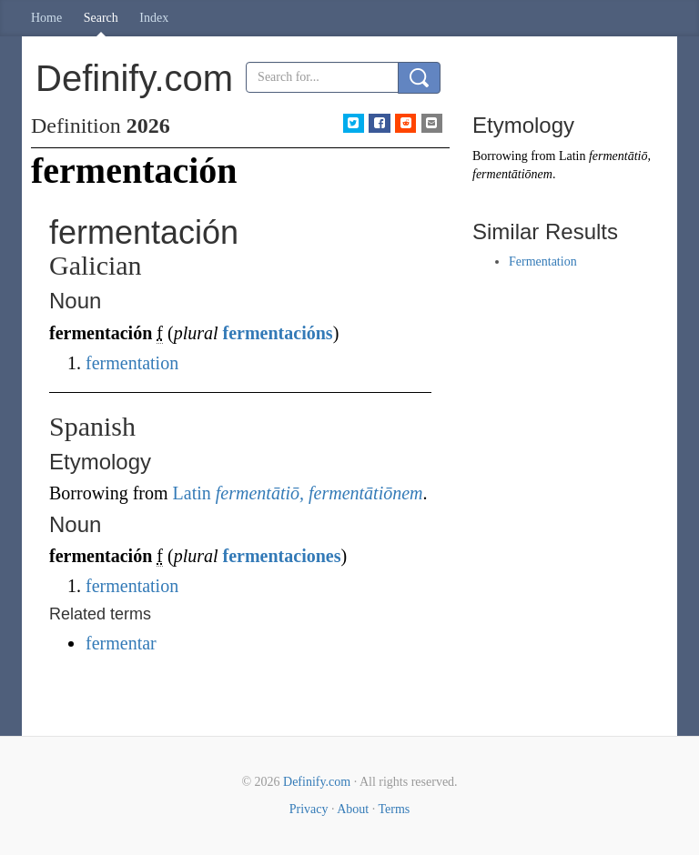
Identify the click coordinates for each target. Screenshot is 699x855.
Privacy (309, 809)
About (353, 809)
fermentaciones (282, 556)
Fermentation (543, 261)
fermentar (121, 643)
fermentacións (278, 333)
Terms (394, 809)
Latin (192, 493)
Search (101, 18)
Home (46, 18)
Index (153, 18)
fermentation (132, 363)
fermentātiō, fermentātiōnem (319, 493)
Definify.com (316, 782)
